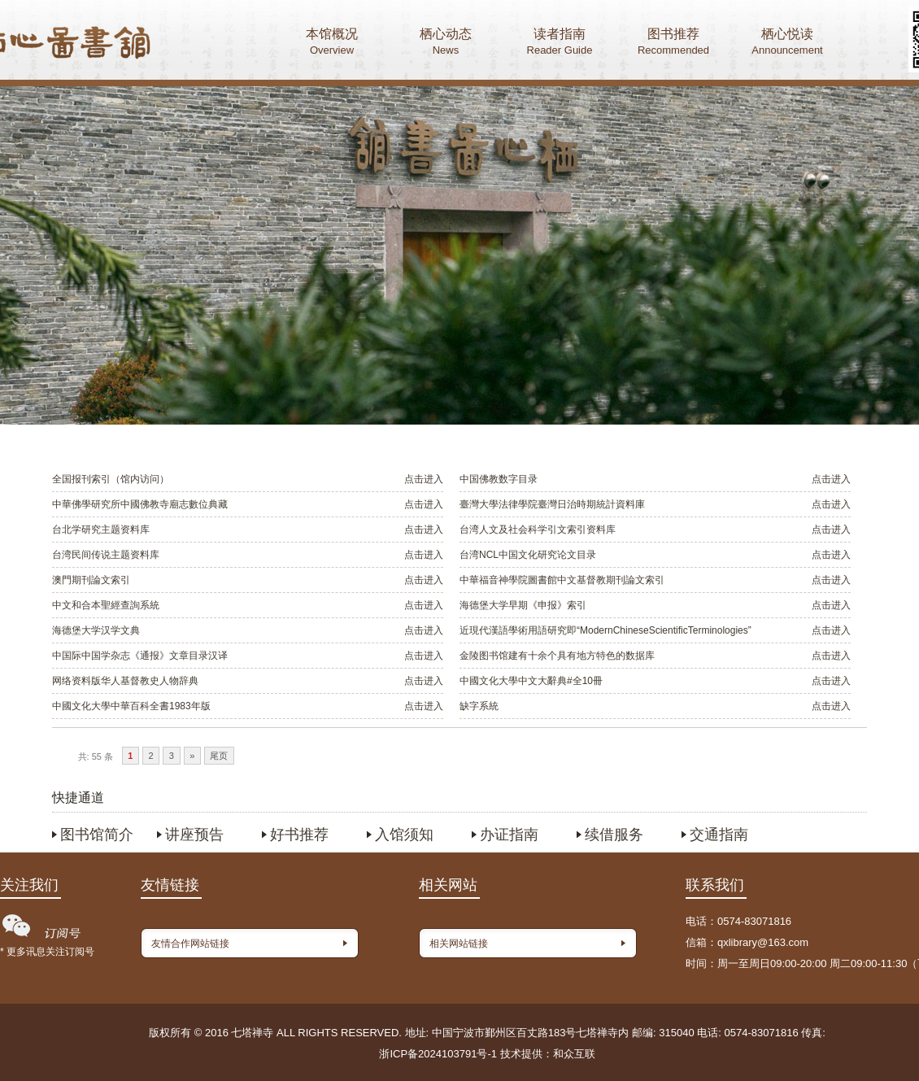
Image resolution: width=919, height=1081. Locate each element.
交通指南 (719, 834)
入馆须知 (404, 834)
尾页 (219, 756)
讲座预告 (194, 834)
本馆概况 (332, 43)
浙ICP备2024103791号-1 (438, 1054)
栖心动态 (446, 43)
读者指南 (559, 43)
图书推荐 (673, 43)
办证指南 (509, 834)
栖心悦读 (787, 43)
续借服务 (614, 834)
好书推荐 (299, 834)
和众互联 (574, 1054)
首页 (90, 45)
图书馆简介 (96, 834)
